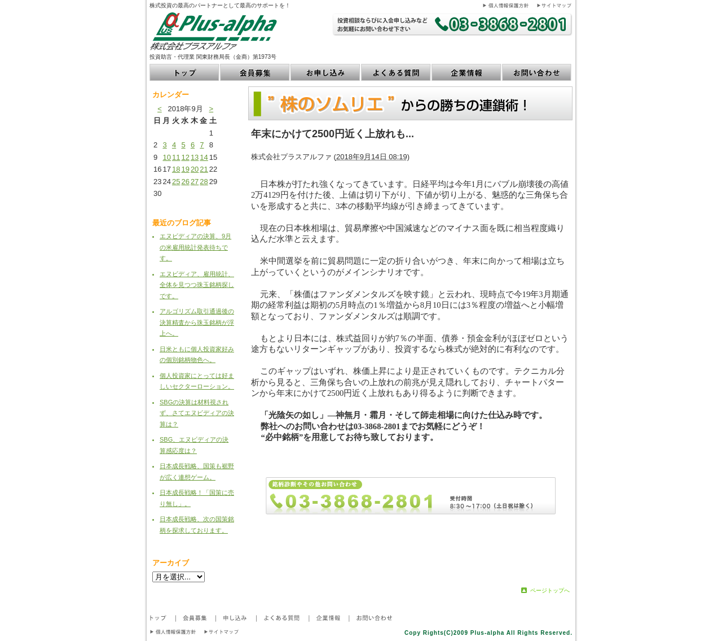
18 (176, 169)
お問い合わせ (537, 72)
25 (176, 181)
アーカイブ (170, 563)
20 (195, 169)
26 (185, 181)
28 (204, 181)
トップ (184, 72)
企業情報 (467, 72)
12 (185, 157)
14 (204, 157)
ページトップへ (550, 590)
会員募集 (255, 72)
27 (195, 181)
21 (204, 169)
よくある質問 (396, 72)
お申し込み (325, 72)
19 (185, 169)
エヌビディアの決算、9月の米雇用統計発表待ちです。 (195, 247)
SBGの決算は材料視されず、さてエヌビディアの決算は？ (197, 413)
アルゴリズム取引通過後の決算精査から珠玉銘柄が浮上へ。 (197, 322)
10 (166, 157)
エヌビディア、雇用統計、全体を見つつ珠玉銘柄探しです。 (197, 285)
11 (176, 157)
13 (195, 157)
